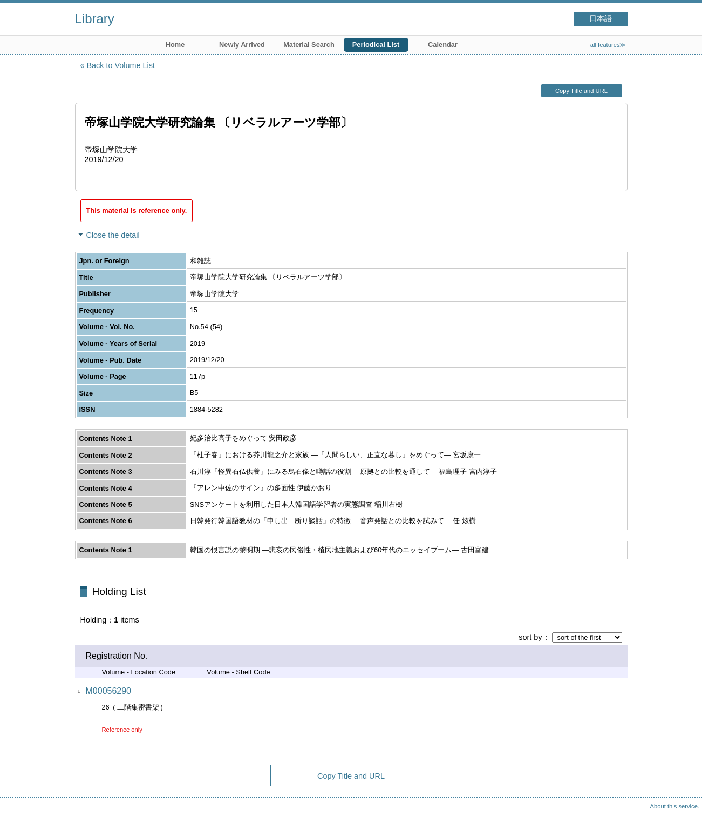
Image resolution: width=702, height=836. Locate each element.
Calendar (443, 45)
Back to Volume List (121, 65)
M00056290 (109, 690)
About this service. (674, 806)
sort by (530, 637)
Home (175, 45)
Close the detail (113, 235)
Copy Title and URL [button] (581, 91)
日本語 (600, 19)
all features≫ (608, 45)
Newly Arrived (242, 45)
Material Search (309, 45)
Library (94, 18)
